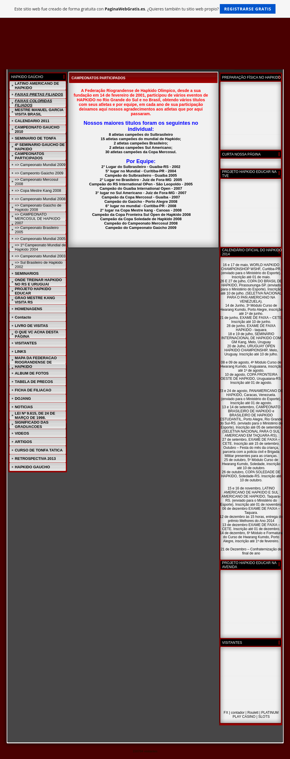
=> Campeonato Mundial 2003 (40, 256)
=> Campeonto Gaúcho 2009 (39, 173)
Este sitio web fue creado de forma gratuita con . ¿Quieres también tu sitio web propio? (145, 9)
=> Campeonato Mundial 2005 (40, 238)
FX (226, 713)
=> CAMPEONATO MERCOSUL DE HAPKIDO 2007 (37, 218)
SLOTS (264, 717)
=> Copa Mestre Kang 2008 (38, 190)
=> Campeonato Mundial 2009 (40, 164)
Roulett (252, 713)
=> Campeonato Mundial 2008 (40, 199)
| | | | (251, 713)
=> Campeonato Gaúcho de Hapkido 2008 (38, 207)
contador (237, 713)
